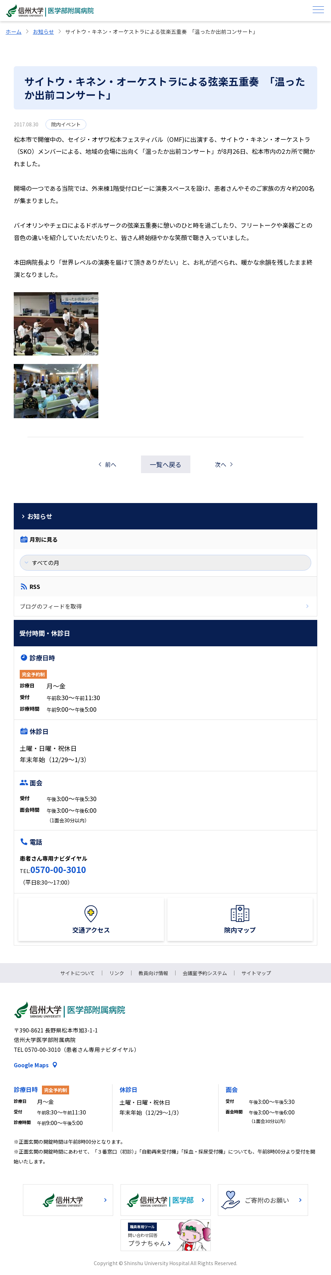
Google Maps (31, 1065)
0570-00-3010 (58, 869)
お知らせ (43, 31)
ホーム (14, 31)
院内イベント (66, 124)
